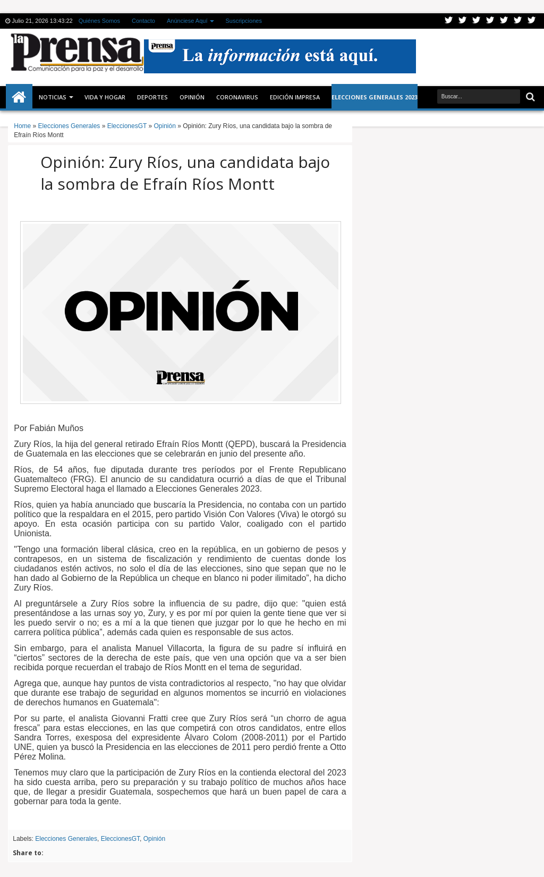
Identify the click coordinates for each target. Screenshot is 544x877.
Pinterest (532, 21)
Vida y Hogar (104, 97)
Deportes (152, 97)
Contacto (143, 21)
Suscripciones (243, 21)
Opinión (192, 97)
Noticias (52, 97)
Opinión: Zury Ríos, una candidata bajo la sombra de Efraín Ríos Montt (185, 173)
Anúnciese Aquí (187, 21)
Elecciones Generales (66, 838)
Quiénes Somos (99, 21)
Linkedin (504, 21)
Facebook (463, 21)
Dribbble (518, 21)
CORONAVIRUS (237, 97)
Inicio (19, 97)
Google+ (476, 21)
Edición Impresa (295, 97)
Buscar (529, 97)
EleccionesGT (120, 838)
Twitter (449, 21)
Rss (490, 21)
